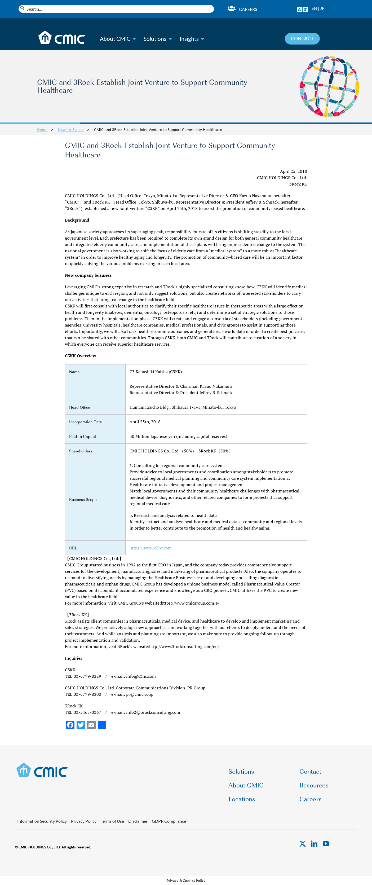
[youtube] (326, 843)
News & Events (70, 129)
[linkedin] (314, 843)
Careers (248, 9)
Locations (241, 798)
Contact (310, 771)
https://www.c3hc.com (151, 548)
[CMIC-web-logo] (42, 764)
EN (314, 8)
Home (42, 129)
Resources (314, 785)
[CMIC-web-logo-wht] (62, 32)
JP (322, 8)
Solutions (155, 39)
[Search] (22, 8)
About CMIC (115, 39)
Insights (189, 39)
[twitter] (302, 843)
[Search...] (116, 9)
